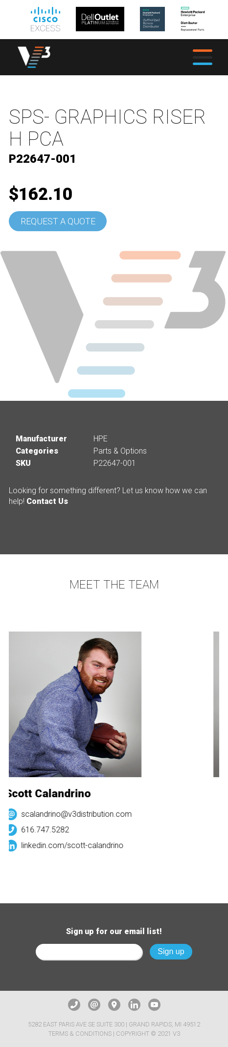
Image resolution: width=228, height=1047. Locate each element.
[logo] (34, 57)
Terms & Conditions (80, 1033)
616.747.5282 (47, 829)
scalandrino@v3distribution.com (78, 814)
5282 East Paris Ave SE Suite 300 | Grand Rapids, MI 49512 (114, 1024)
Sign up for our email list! (114, 931)
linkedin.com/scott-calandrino (74, 845)
